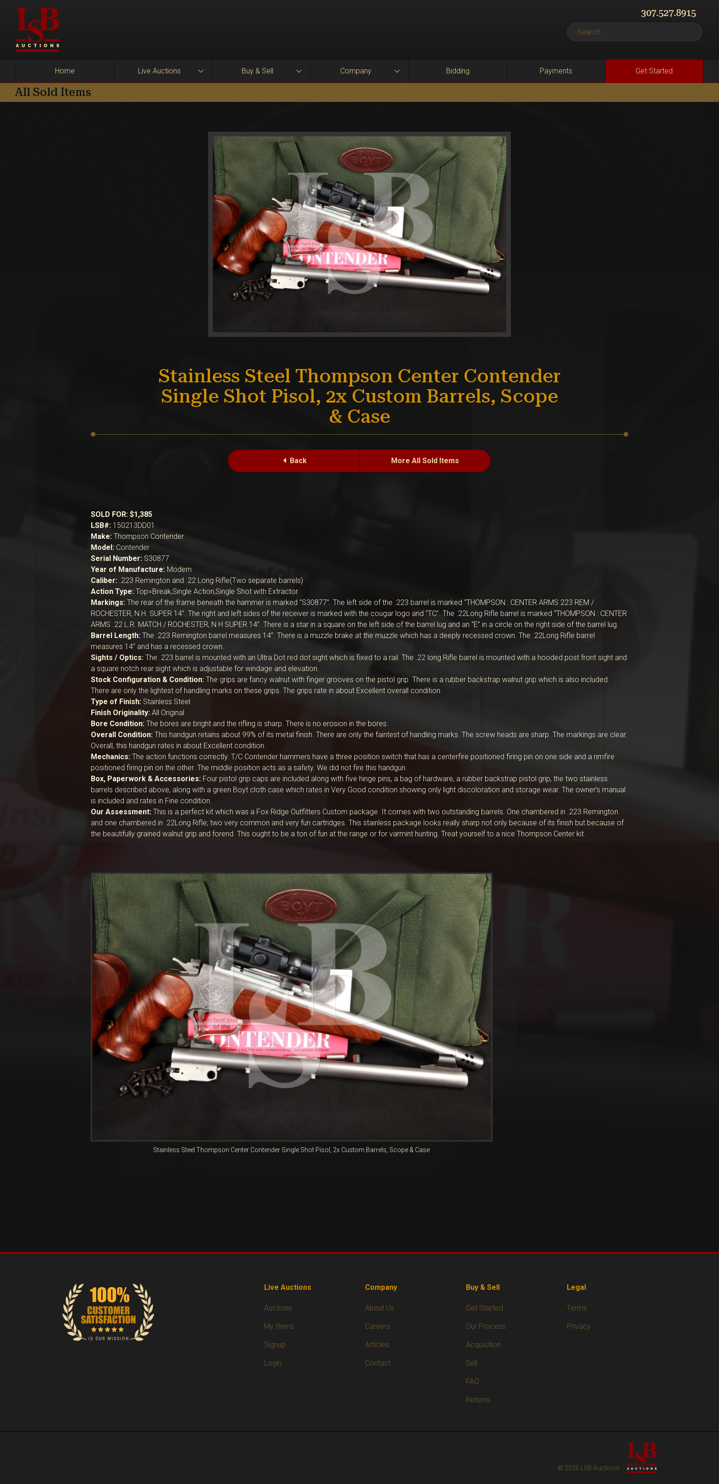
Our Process (486, 1326)
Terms (577, 1308)
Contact (378, 1363)
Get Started (654, 71)
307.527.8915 (668, 12)
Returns (478, 1399)
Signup (275, 1344)
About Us (379, 1308)
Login (273, 1363)
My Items (279, 1326)
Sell (471, 1363)
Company (355, 71)
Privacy (579, 1326)
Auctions (278, 1308)
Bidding (458, 71)
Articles (377, 1344)
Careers (377, 1326)
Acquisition (483, 1344)
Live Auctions (159, 71)
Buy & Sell (257, 71)
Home (65, 71)
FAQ (472, 1381)
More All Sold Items (425, 460)
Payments (556, 71)
